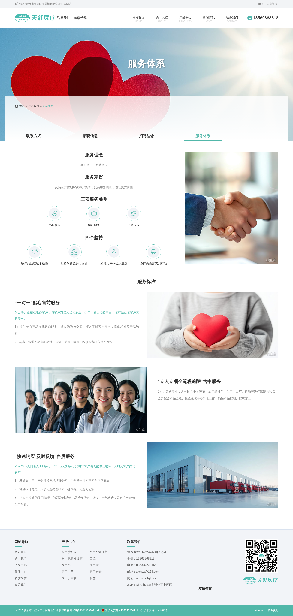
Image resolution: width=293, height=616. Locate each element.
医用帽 (94, 565)
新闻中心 (21, 571)
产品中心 (185, 19)
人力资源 (272, 3)
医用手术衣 (69, 578)
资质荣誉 (21, 578)
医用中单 (68, 571)
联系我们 (232, 19)
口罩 (93, 558)
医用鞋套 (96, 571)
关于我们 (21, 558)
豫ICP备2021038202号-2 (84, 610)
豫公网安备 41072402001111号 (121, 610)
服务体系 (48, 106)
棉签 (93, 578)
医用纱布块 (69, 552)
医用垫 (66, 565)
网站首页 (138, 19)
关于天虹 (162, 19)
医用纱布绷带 (99, 552)
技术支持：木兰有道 (155, 610)
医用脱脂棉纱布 (72, 558)
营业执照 (273, 610)
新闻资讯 (209, 19)
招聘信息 (90, 136)
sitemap (259, 610)
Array (260, 3)
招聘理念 (146, 136)
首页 (22, 106)
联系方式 (33, 136)
